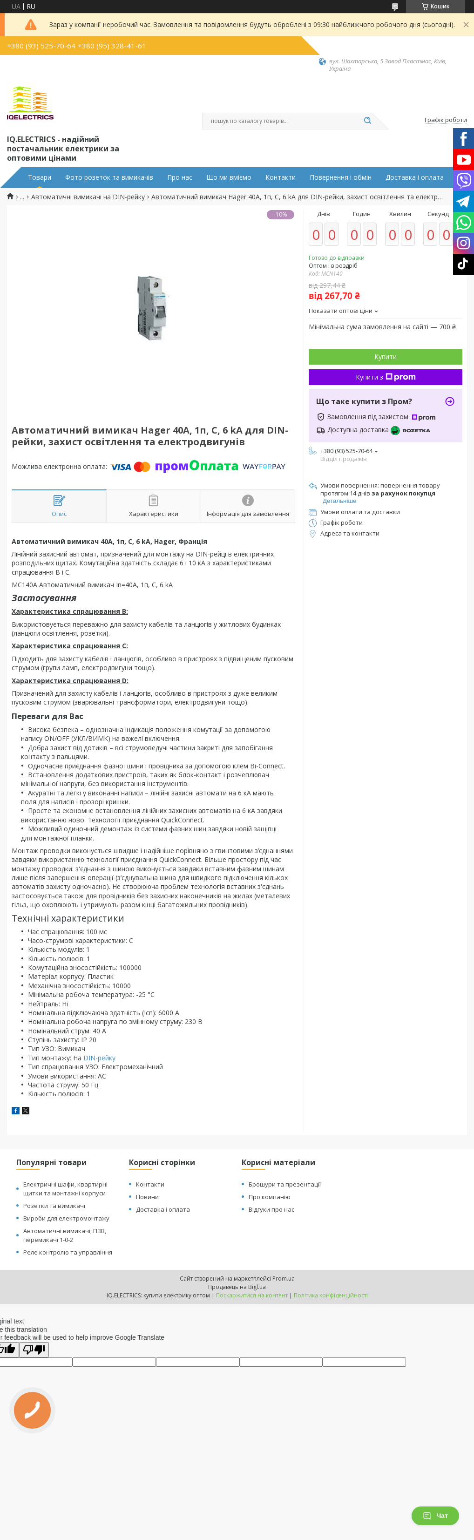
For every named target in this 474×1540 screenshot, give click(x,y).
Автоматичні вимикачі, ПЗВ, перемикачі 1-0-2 (64, 1235)
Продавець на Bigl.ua (237, 1287)
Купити (385, 356)
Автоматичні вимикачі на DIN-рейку (88, 197)
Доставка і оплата (415, 177)
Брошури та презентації (285, 1184)
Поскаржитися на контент (252, 1295)
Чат (435, 1516)
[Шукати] (367, 121)
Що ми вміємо (228, 177)
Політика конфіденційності (331, 1295)
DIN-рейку (99, 1057)
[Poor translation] (34, 1349)
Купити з (386, 377)
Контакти (280, 177)
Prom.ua (283, 1278)
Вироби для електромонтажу (66, 1218)
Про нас (179, 177)
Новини (147, 1197)
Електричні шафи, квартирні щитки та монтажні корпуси (65, 1188)
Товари (39, 177)
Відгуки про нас (271, 1209)
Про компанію (270, 1197)
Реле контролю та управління (67, 1252)
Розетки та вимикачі (54, 1205)
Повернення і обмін (341, 177)
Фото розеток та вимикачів (109, 177)
